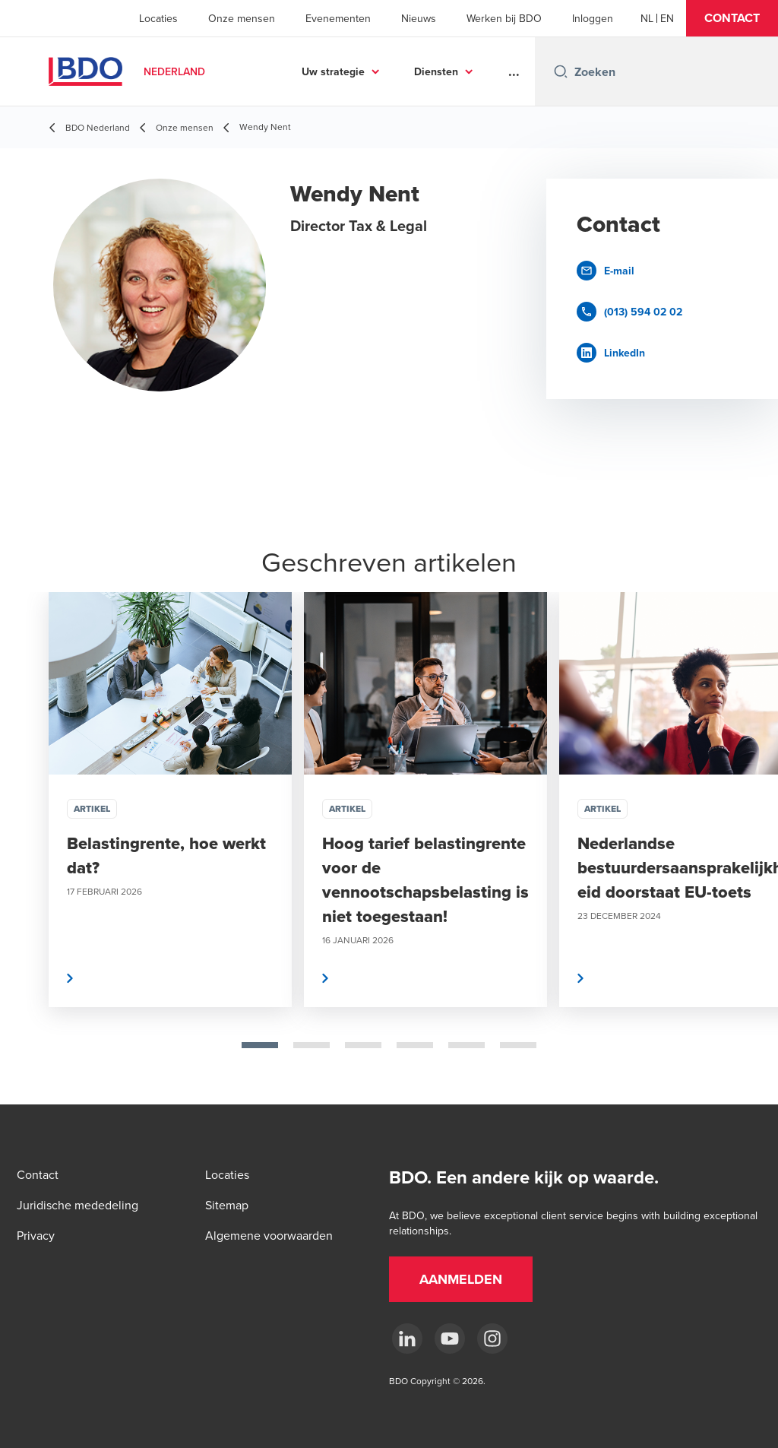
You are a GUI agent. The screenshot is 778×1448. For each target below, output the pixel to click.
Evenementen (338, 18)
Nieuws (418, 18)
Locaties (158, 18)
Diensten (436, 71)
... (514, 71)
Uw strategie (333, 71)
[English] (667, 18)
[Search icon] (560, 71)
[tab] (260, 1045)
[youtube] (450, 1338)
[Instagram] (492, 1338)
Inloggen (592, 18)
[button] (732, 18)
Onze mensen (241, 18)
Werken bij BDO (504, 18)
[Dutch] (646, 18)
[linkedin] (407, 1338)
